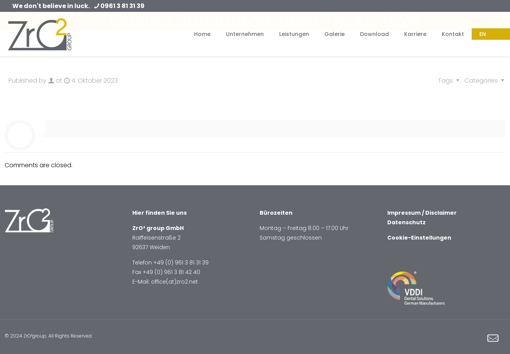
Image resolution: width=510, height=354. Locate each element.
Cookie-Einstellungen (419, 237)
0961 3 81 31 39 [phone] (122, 6)
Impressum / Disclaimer (422, 213)
